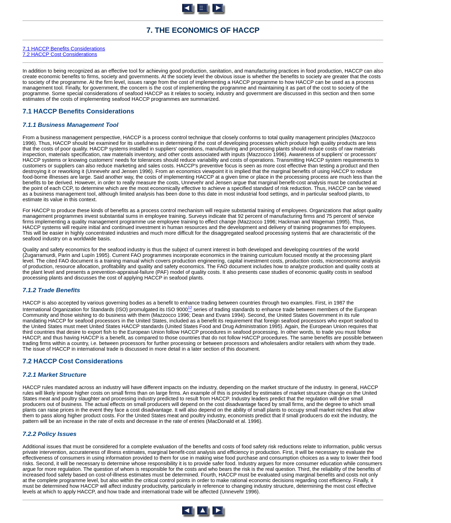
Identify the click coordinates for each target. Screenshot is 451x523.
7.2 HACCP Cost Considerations (60, 54)
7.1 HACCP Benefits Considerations (64, 48)
